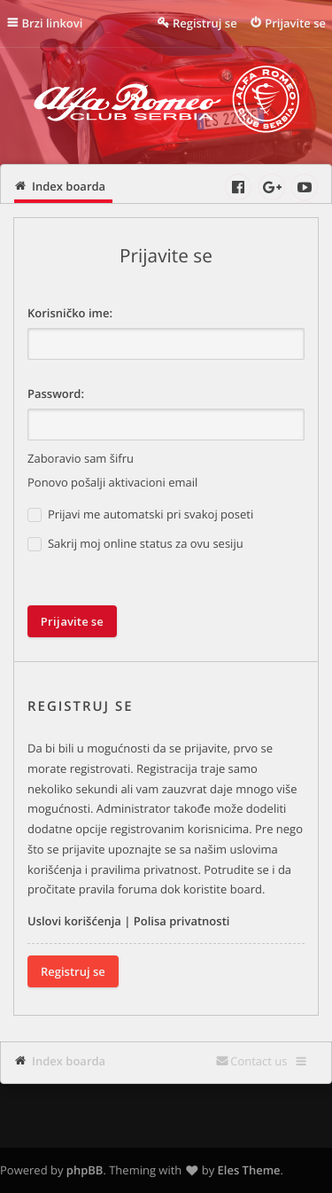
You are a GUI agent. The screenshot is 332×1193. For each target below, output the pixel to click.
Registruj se (73, 971)
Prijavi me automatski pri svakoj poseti (140, 514)
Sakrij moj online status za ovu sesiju (135, 544)
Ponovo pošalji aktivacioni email (112, 482)
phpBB (85, 1170)
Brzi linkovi (52, 23)
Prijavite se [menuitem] (295, 23)
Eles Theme (249, 1170)
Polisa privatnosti (182, 921)
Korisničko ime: (69, 313)
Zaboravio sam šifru (80, 458)
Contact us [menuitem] (258, 1061)
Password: (55, 394)
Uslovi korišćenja (74, 921)
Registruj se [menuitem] (205, 23)
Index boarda (68, 1061)
